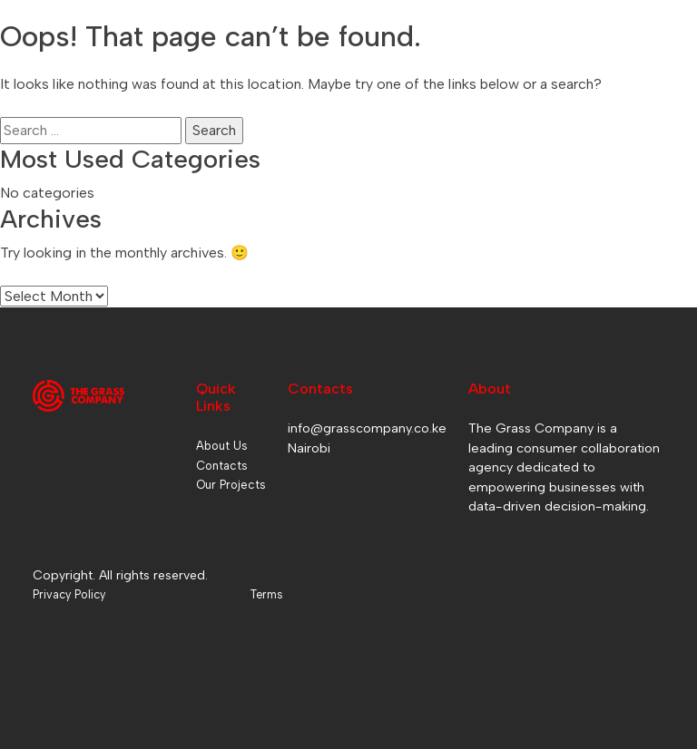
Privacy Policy (69, 594)
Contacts (222, 465)
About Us (222, 445)
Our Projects (231, 484)
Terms (266, 594)
